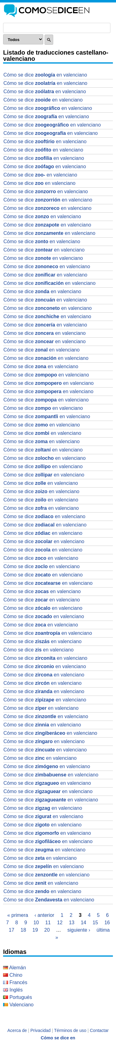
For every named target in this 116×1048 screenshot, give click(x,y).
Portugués (17, 997)
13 (72, 922)
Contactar (99, 1030)
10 (36, 922)
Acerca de (17, 1030)
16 (107, 922)
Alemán (14, 967)
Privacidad (40, 1030)
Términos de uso (70, 1030)
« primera (17, 915)
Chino (12, 975)
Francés (15, 982)
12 (59, 922)
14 (83, 922)
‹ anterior (44, 915)
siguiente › (78, 930)
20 (47, 930)
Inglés (13, 989)
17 (11, 930)
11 (48, 922)
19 (35, 930)
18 (23, 930)
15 (95, 922)
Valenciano (18, 1004)
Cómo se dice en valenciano (45, 74)
